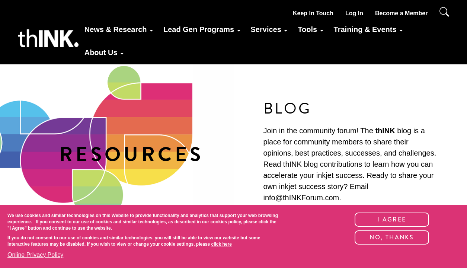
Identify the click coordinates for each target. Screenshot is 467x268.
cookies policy (225, 221)
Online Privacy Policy (35, 255)
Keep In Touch (313, 13)
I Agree (391, 219)
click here (221, 244)
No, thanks (392, 237)
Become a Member (401, 13)
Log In (354, 13)
